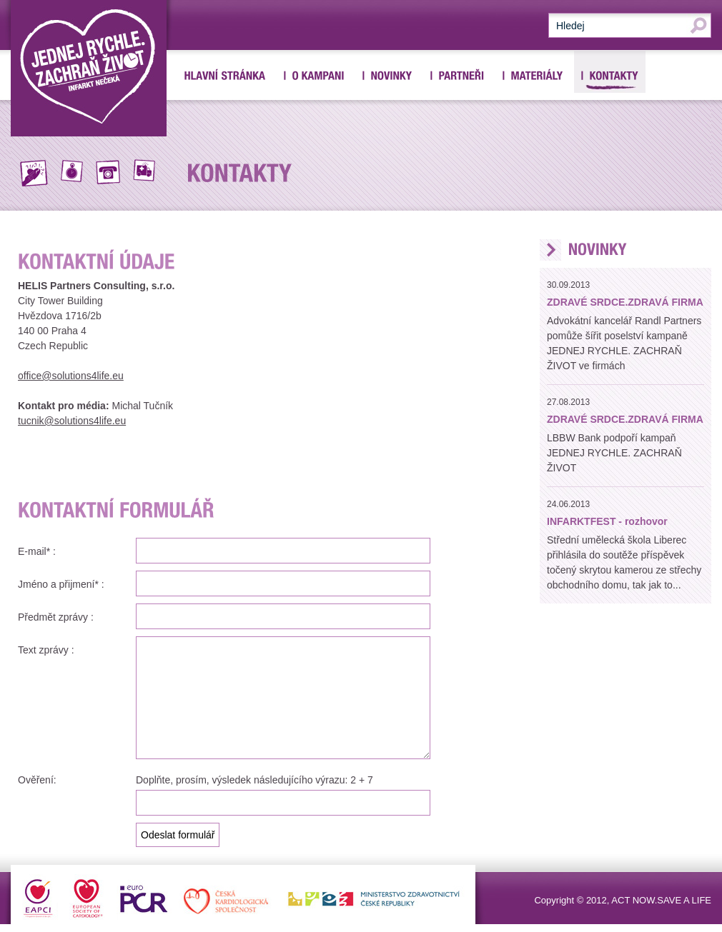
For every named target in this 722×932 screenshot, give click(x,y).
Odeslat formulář (177, 835)
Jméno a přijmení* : (61, 584)
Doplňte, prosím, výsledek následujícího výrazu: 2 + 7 (254, 780)
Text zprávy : (46, 650)
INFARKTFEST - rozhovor (607, 521)
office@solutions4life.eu (71, 375)
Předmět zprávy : (56, 617)
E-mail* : (37, 551)
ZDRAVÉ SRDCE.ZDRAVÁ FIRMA (625, 302)
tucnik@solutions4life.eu (72, 420)
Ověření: (37, 780)
